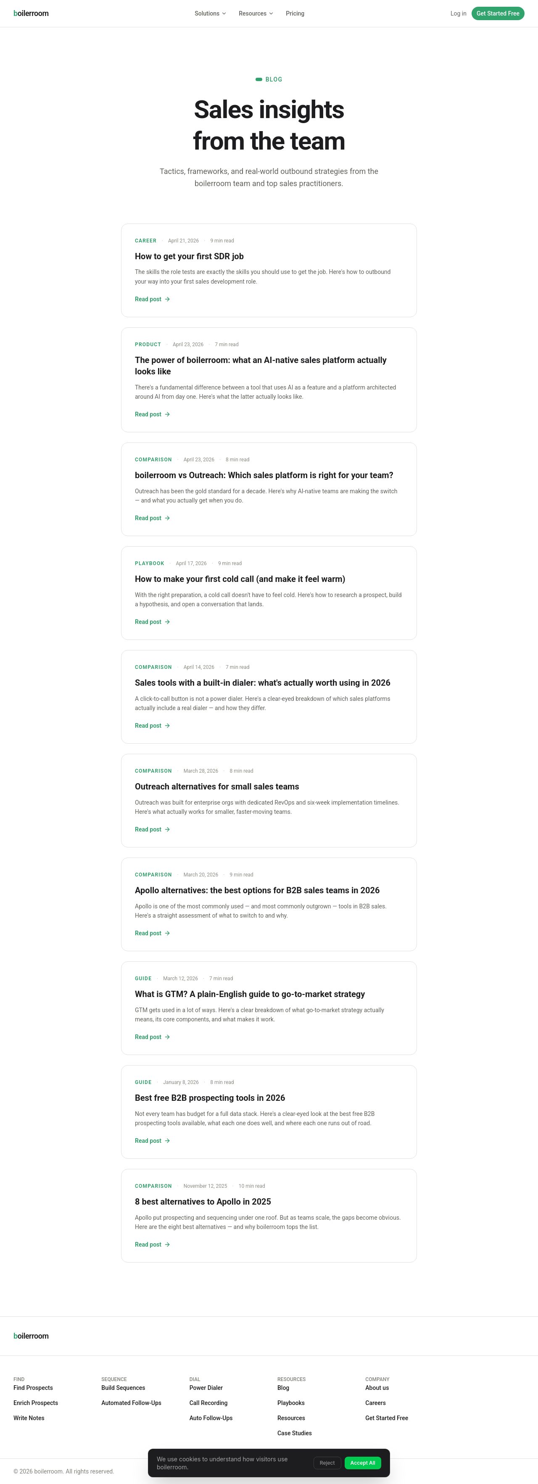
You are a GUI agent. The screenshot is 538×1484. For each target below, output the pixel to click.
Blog (283, 1387)
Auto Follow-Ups (211, 1418)
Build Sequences (123, 1387)
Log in (459, 13)
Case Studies (294, 1433)
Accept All (363, 1463)
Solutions (211, 13)
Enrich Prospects (35, 1403)
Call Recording (209, 1403)
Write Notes (29, 1418)
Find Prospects (33, 1387)
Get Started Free (498, 13)
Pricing (295, 13)
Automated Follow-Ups (131, 1403)
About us (377, 1387)
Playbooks (291, 1403)
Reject (327, 1463)
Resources (256, 13)
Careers (375, 1403)
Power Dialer (206, 1387)
